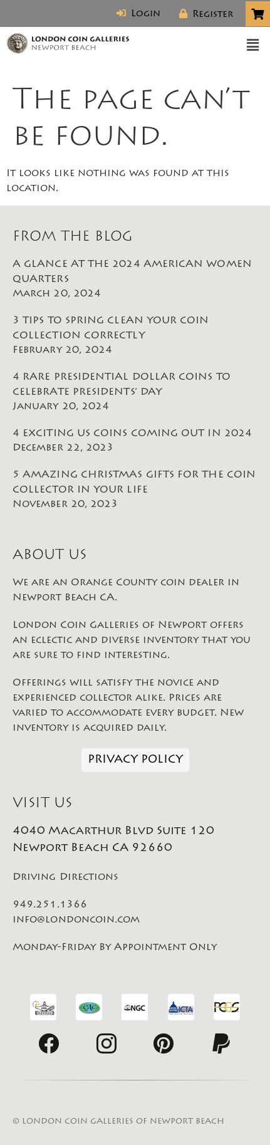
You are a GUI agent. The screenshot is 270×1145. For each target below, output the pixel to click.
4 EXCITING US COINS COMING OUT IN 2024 (135, 442)
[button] (253, 45)
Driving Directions (65, 877)
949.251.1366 (50, 905)
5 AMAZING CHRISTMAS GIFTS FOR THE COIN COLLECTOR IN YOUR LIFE (135, 490)
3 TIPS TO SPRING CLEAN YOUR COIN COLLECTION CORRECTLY (135, 336)
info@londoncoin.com (76, 920)
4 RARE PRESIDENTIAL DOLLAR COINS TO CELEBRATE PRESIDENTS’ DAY (135, 393)
